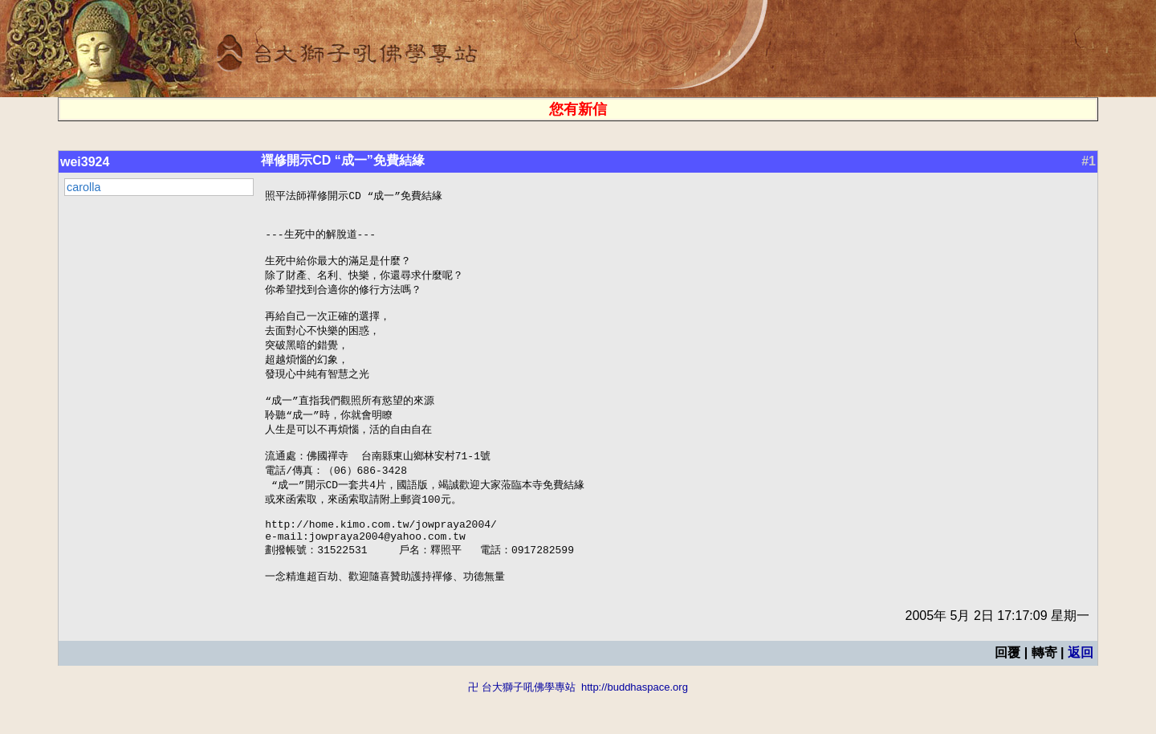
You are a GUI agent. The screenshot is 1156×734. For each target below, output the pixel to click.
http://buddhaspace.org (634, 726)
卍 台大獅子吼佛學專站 (522, 726)
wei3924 (84, 162)
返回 (1080, 692)
